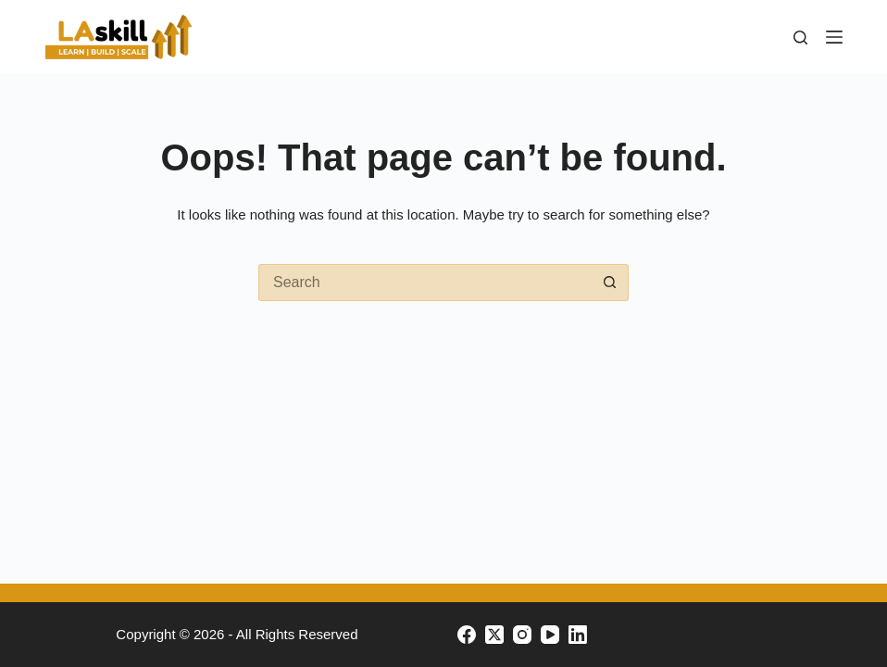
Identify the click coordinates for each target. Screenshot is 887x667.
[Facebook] (466, 634)
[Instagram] (522, 634)
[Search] (800, 37)
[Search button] (610, 282)
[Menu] (834, 37)
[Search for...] (425, 282)
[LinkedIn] (577, 634)
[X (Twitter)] (494, 634)
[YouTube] (550, 634)
